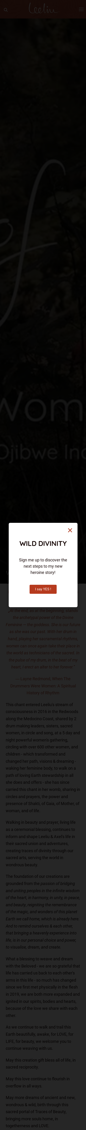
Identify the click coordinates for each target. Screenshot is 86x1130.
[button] (70, 530)
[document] (43, 565)
